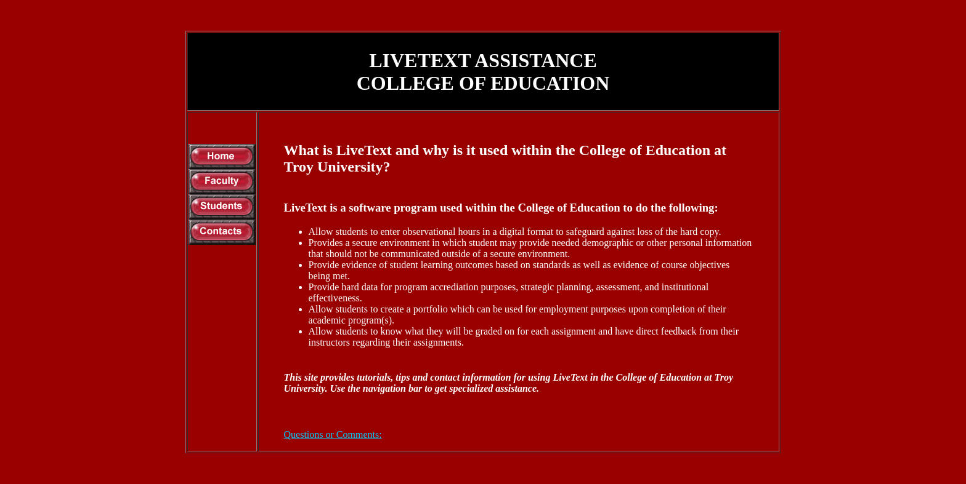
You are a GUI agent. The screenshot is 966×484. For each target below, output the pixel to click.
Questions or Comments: (333, 434)
